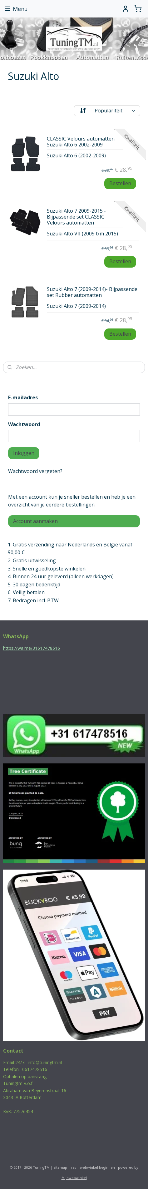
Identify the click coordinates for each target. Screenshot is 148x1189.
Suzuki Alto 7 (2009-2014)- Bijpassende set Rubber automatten (92, 292)
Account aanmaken (35, 521)
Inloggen (23, 453)
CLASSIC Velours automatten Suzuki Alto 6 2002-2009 (81, 142)
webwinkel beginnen (97, 1167)
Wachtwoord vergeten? (35, 471)
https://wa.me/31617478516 (31, 648)
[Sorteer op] (107, 111)
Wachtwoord (24, 424)
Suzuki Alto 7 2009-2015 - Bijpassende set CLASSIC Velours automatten (76, 217)
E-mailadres (23, 397)
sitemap (60, 1167)
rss (73, 1167)
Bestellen (120, 183)
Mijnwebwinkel (74, 1177)
